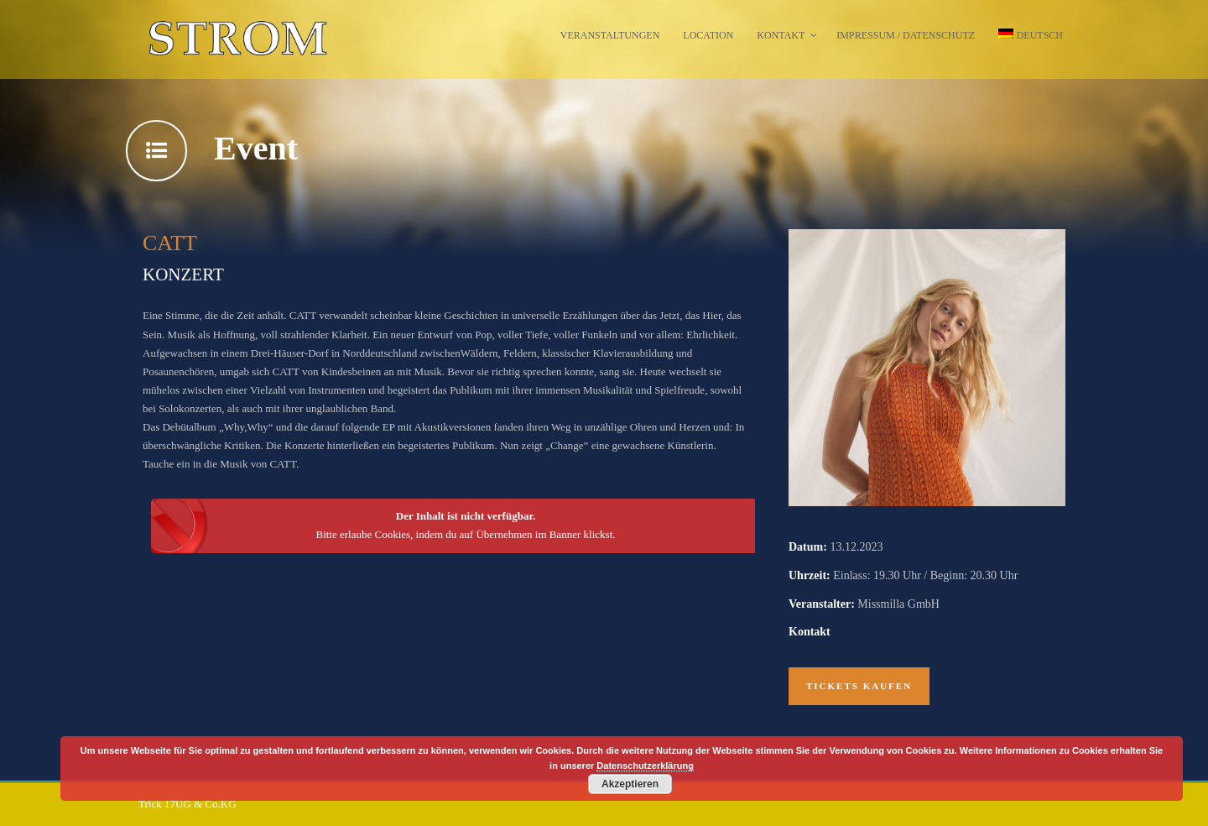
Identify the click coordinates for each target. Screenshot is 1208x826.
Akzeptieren (630, 784)
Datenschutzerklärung (645, 766)
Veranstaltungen (610, 35)
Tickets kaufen (859, 686)
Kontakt (780, 35)
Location (708, 35)
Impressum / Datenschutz (905, 35)
